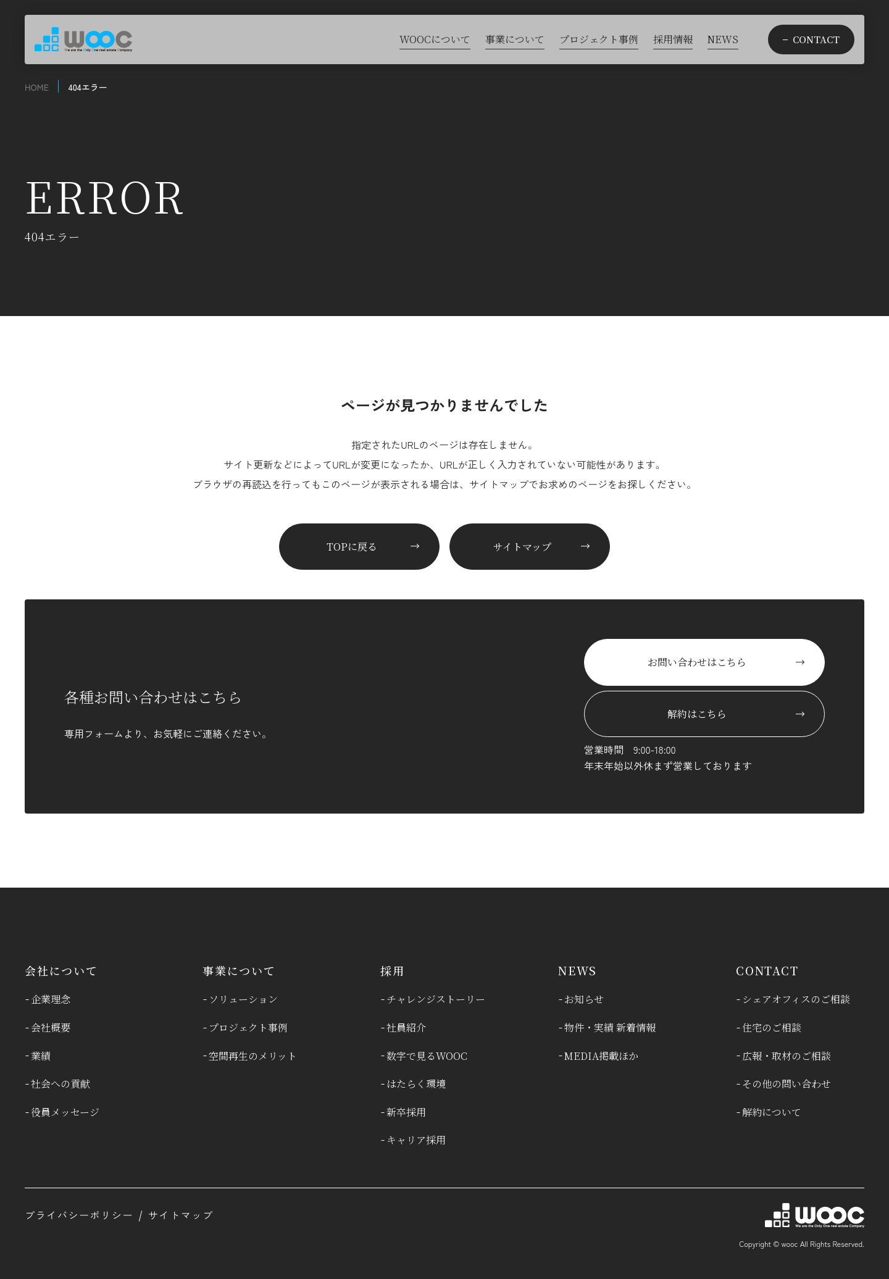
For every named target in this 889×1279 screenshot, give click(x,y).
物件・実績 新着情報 (610, 1027)
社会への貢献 (60, 1084)
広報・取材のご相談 (786, 1056)
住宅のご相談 (771, 1027)
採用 (392, 970)
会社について (61, 970)
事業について (239, 970)
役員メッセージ (65, 1112)
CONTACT (767, 970)
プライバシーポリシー (79, 1214)
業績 (41, 1056)
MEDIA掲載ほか (601, 1056)
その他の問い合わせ (786, 1084)
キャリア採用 (416, 1140)
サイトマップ (181, 1214)
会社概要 (50, 1027)
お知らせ (584, 999)
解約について (771, 1112)
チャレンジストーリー (435, 999)
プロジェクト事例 (248, 1027)
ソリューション (243, 999)
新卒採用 (406, 1112)
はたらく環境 (416, 1084)
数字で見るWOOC (426, 1056)
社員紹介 (406, 1027)
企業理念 (50, 999)
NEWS (577, 970)
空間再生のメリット (253, 1056)
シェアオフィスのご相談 (796, 999)
